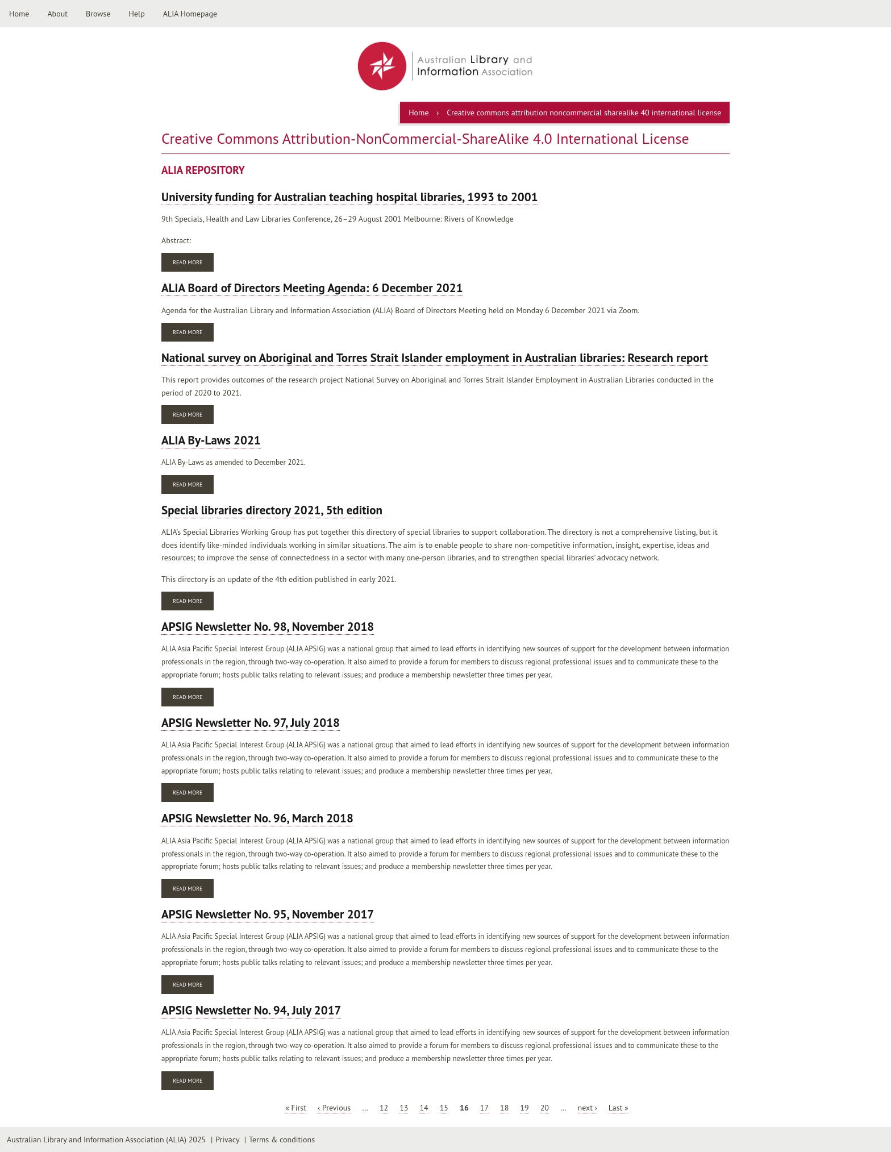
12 (384, 1108)
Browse (98, 14)
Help (137, 14)
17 (484, 1108)
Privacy (227, 1139)
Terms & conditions (282, 1139)
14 (423, 1108)
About (57, 14)
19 (524, 1108)
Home (19, 14)
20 (544, 1108)
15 (444, 1108)
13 (403, 1108)
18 (504, 1108)
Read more (193, 263)
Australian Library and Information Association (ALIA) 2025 (106, 1139)
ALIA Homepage (190, 14)
